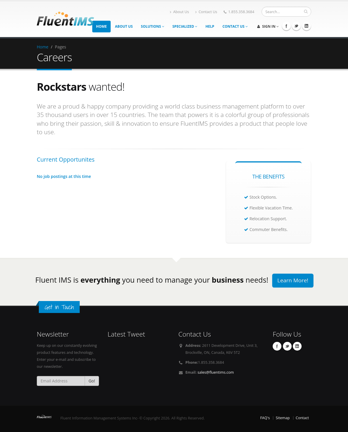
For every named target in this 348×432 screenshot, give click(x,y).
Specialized (185, 26)
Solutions (152, 26)
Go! (91, 381)
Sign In (268, 26)
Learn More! (293, 280)
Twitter (287, 346)
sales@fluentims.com (216, 372)
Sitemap (283, 417)
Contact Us (206, 11)
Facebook (277, 346)
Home (101, 26)
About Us (179, 11)
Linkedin (297, 346)
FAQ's (265, 417)
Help (210, 26)
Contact (302, 417)
